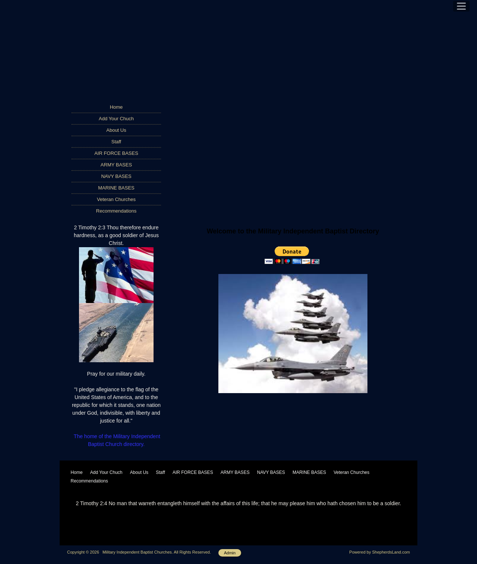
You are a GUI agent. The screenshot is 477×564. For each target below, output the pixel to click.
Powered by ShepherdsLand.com (379, 552)
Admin (230, 553)
